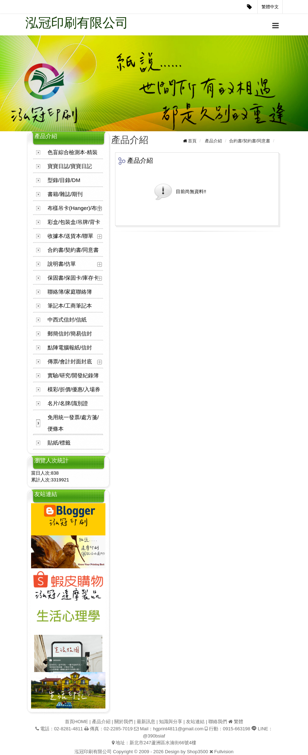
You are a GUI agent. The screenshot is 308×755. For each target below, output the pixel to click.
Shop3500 (197, 751)
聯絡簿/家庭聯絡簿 (70, 292)
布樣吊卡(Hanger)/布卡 (75, 208)
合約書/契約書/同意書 (73, 250)
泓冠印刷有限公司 (76, 22)
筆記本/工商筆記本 (70, 306)
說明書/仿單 (62, 264)
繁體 (238, 721)
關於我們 (123, 721)
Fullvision (223, 751)
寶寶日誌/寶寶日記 (70, 166)
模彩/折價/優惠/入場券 (74, 389)
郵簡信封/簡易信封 (70, 333)
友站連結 (195, 721)
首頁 (192, 140)
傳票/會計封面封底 (70, 361)
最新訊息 (145, 721)
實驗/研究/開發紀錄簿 (73, 375)
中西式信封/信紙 (67, 320)
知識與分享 (170, 721)
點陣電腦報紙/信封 (70, 347)
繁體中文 (270, 6)
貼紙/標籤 (59, 443)
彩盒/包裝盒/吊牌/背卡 (74, 222)
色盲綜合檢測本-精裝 (73, 152)
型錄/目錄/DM (64, 180)
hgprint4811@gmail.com (178, 728)
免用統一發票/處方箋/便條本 (73, 423)
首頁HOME (76, 721)
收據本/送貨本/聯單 (70, 236)
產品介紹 (213, 140)
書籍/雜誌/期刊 (65, 194)
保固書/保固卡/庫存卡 (73, 278)
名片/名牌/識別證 (68, 403)
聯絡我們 (217, 721)
